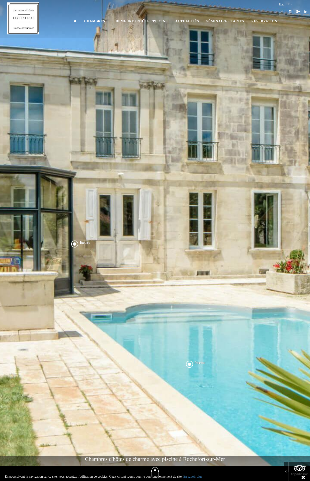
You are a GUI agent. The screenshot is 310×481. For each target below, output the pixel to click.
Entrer (85, 242)
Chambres (96, 21)
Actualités (187, 21)
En (291, 4)
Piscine (199, 363)
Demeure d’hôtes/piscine (142, 21)
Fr (281, 4)
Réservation (264, 21)
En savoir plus (192, 476)
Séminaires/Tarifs (225, 21)
